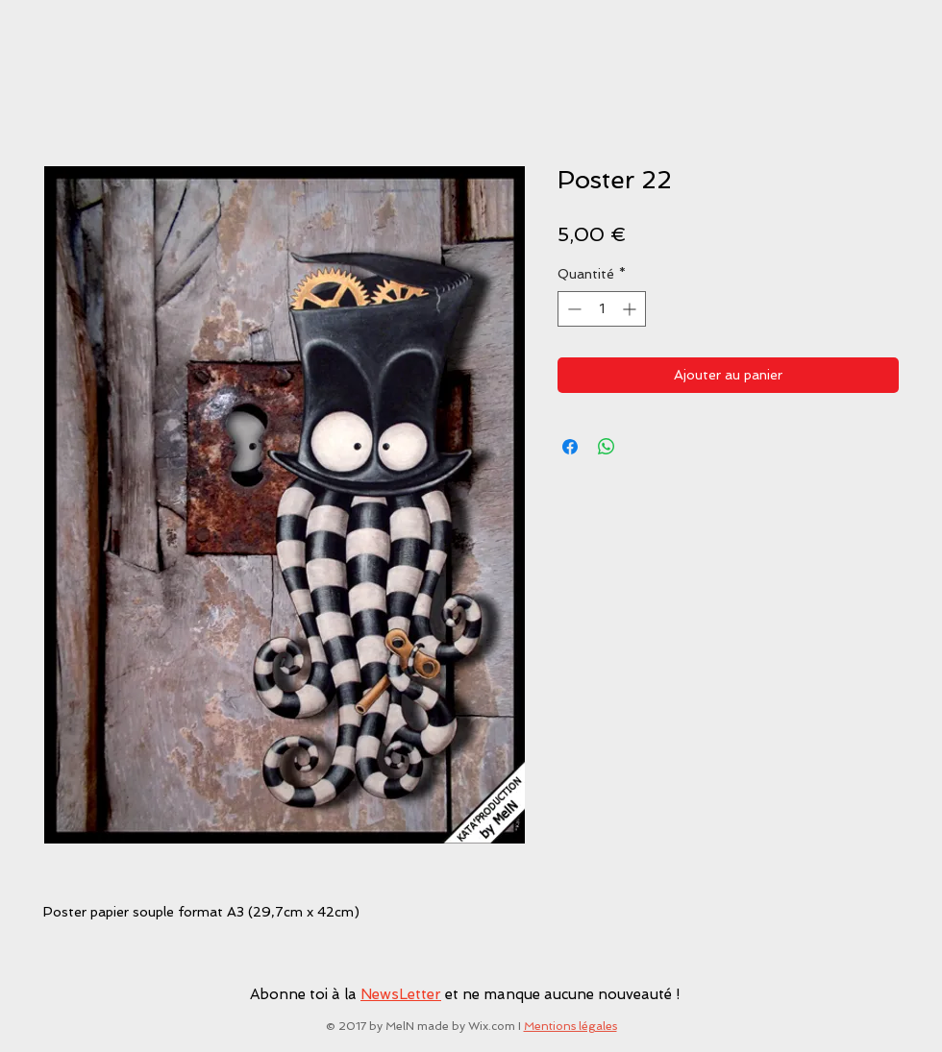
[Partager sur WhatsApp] (606, 446)
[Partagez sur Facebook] (570, 446)
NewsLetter (400, 994)
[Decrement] (572, 309)
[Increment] (631, 309)
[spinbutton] (601, 309)
